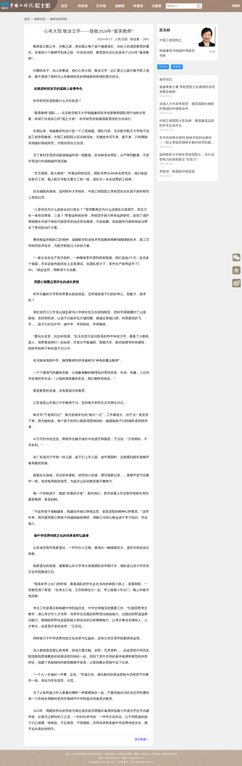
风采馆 (83, 6)
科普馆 (138, 6)
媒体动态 (40, 19)
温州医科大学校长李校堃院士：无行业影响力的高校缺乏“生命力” (186, 157)
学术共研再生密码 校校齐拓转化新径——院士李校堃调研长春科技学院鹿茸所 (186, 140)
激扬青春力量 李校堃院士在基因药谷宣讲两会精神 (187, 89)
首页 (64, 6)
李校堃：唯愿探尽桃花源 (177, 171)
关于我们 (156, 754)
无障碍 (236, 5)
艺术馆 (101, 6)
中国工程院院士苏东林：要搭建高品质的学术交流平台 (186, 123)
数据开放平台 (170, 754)
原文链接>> (142, 739)
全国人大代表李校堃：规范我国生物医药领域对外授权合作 (186, 106)
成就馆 (119, 6)
